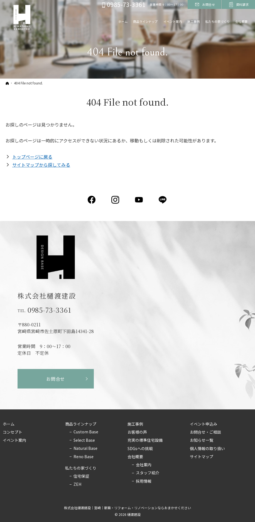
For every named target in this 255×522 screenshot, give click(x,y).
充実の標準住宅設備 (145, 440)
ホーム (8, 424)
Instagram (115, 200)
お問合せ (55, 378)
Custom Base (85, 431)
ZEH (77, 484)
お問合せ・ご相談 (205, 432)
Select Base (84, 440)
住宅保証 (81, 476)
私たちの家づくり (80, 468)
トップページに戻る (32, 156)
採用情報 (143, 481)
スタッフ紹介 (147, 472)
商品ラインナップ (80, 424)
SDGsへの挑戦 (140, 448)
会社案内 (143, 464)
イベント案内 (14, 440)
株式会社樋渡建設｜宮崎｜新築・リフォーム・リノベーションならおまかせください (127, 507)
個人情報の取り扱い (207, 448)
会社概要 (135, 456)
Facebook (92, 200)
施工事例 (135, 424)
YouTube (139, 200)
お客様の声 (137, 432)
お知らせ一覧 (201, 440)
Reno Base (83, 456)
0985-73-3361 (50, 310)
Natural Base (85, 448)
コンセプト (12, 432)
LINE (163, 200)
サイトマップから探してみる (41, 164)
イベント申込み (203, 424)
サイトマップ (201, 456)
